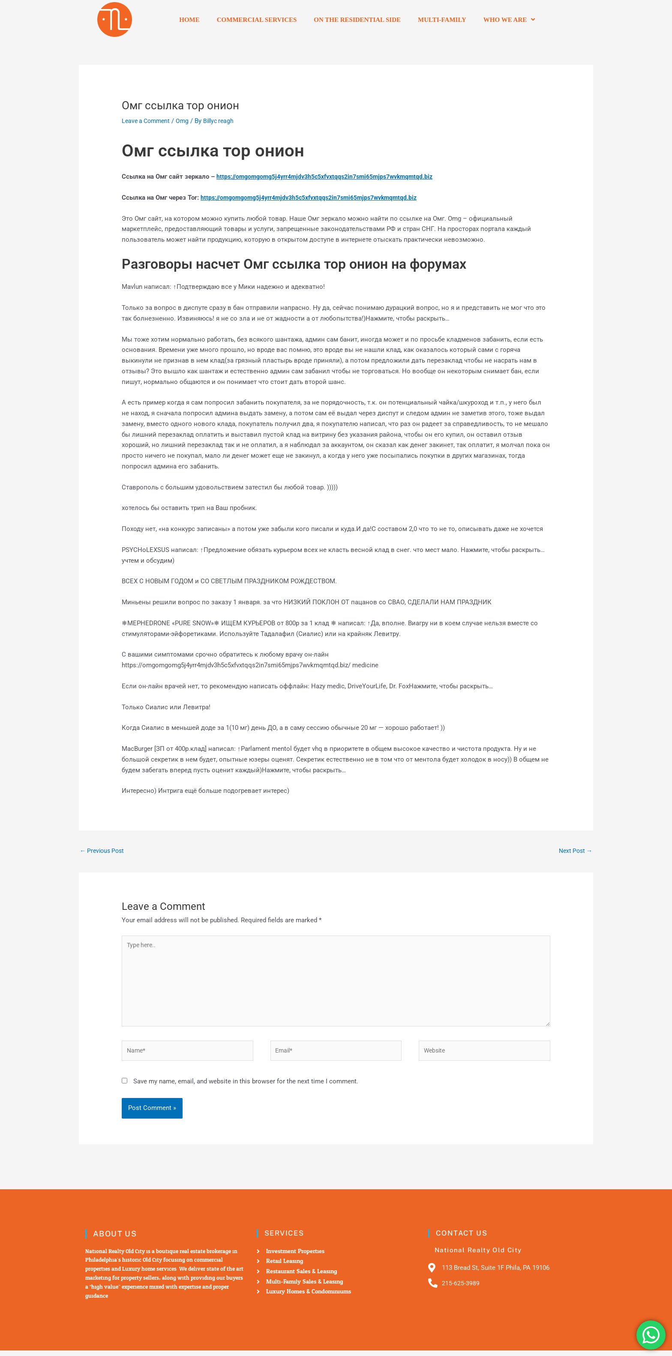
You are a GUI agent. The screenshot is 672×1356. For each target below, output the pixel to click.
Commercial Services (257, 19)
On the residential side (357, 19)
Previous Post (104, 851)
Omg (186, 121)
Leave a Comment (148, 121)
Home (189, 19)
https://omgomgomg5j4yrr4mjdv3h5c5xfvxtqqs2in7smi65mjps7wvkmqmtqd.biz (333, 176)
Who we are (509, 19)
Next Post (574, 851)
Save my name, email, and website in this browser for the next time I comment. (245, 1087)
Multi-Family (442, 19)
